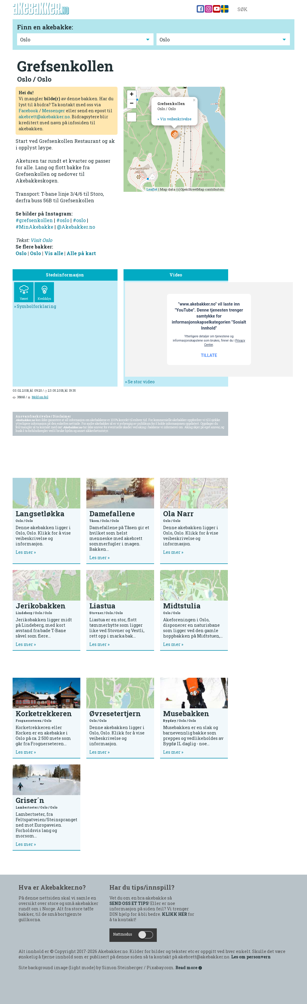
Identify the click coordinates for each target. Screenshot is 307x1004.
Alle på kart (81, 253)
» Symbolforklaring (35, 306)
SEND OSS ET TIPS (128, 903)
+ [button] (131, 94)
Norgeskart (145, 9)
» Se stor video (140, 381)
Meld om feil (40, 397)
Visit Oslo (41, 240)
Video (169, 9)
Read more (188, 967)
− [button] (131, 103)
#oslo (62, 220)
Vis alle (53, 253)
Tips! (96, 9)
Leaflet (152, 189)
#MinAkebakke (34, 227)
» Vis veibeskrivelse (174, 118)
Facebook (28, 110)
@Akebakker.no (76, 227)
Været (24, 293)
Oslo (21, 253)
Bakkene (117, 9)
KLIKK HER (174, 914)
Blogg (187, 9)
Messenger (53, 110)
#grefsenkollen (34, 220)
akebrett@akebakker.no (44, 116)
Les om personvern (251, 957)
